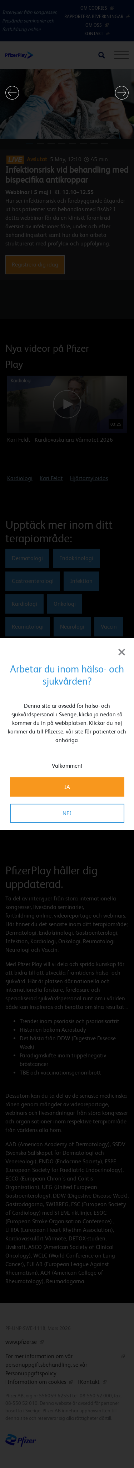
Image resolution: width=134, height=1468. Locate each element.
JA (67, 786)
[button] (12, 93)
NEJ (67, 813)
